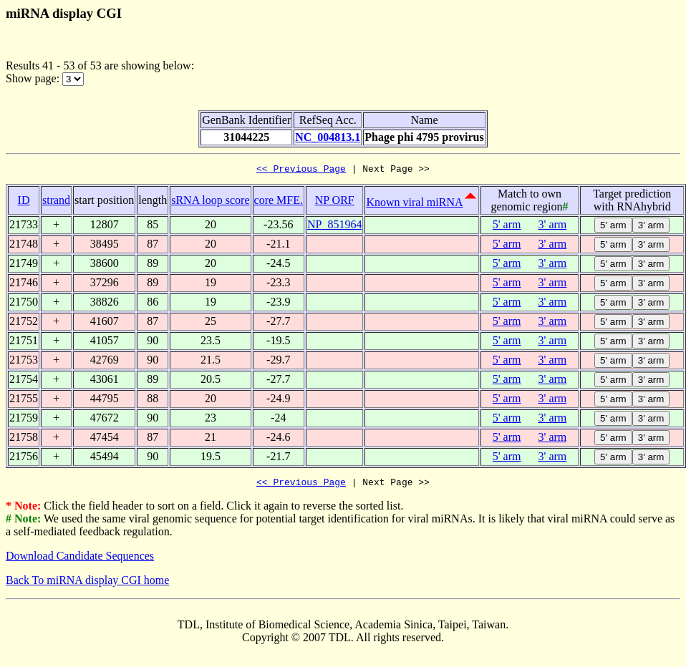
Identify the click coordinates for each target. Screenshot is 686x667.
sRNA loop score (210, 202)
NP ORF (334, 202)
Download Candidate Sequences (80, 560)
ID (24, 202)
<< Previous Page (301, 170)
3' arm (552, 226)
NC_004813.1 (327, 137)
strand (56, 202)
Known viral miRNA (414, 204)
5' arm (507, 226)
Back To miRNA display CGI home (87, 584)
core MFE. (278, 202)
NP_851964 (334, 226)
